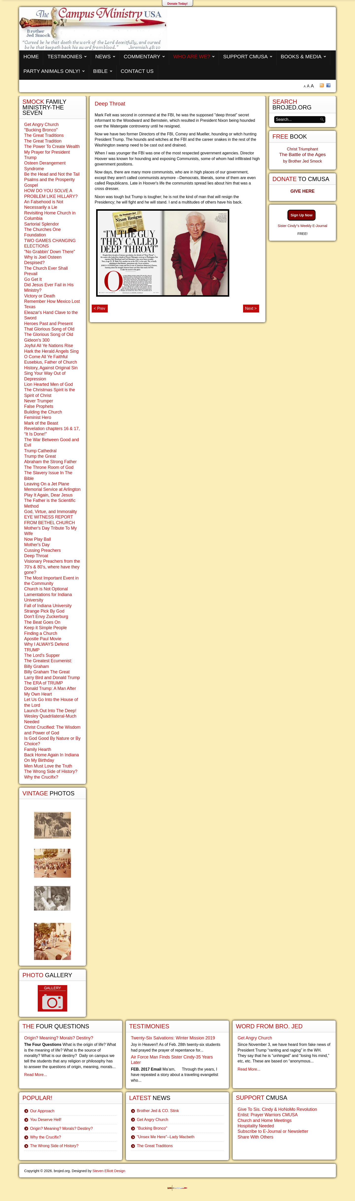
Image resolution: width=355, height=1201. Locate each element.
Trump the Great (40, 456)
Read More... (35, 1075)
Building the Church (43, 412)
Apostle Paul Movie (42, 638)
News (102, 56)
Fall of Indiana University (48, 605)
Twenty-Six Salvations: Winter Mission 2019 (173, 1037)
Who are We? (191, 56)
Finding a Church (40, 633)
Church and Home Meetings (265, 1120)
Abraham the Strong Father (50, 461)
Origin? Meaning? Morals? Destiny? (58, 1037)
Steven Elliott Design (108, 1171)
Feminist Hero (37, 417)
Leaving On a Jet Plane (46, 483)
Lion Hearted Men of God (48, 384)
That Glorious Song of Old (49, 329)
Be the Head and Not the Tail (52, 174)
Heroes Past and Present (48, 323)
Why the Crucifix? (41, 777)
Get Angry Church (41, 124)
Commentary (142, 56)
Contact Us (137, 71)
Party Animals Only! (51, 71)
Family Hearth (37, 749)
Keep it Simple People (45, 627)
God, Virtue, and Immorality (50, 511)
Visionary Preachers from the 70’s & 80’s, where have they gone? (52, 567)
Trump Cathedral (40, 450)
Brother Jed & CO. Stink (158, 1111)
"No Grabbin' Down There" (49, 251)
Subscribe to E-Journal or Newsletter (273, 1131)
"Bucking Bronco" (41, 129)
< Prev (99, 308)
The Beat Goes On (42, 622)
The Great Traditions (44, 135)
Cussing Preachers (42, 550)
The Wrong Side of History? (50, 771)
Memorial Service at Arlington (52, 489)
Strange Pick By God (44, 611)
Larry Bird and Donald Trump (52, 677)
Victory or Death (39, 295)
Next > (251, 308)
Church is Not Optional (46, 588)
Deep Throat (110, 104)
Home (31, 56)
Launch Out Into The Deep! (50, 710)
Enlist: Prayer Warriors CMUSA (268, 1114)
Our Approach (42, 1111)
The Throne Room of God (48, 467)
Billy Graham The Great (47, 671)
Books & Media (301, 56)
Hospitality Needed (256, 1125)
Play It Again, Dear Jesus (48, 495)
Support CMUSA (245, 56)
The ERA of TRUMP (43, 683)
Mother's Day (37, 544)
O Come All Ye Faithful (46, 356)
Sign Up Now (302, 215)
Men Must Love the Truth (48, 766)
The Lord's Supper (42, 655)
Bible (100, 71)
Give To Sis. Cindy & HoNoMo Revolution (277, 1109)
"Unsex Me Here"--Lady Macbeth (166, 1137)
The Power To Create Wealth (52, 146)
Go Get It (33, 279)
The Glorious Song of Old (48, 334)
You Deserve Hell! (45, 1120)
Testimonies (64, 56)
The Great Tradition (43, 141)
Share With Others (255, 1137)
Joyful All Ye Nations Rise (48, 345)
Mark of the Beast (41, 423)
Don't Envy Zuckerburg (46, 616)
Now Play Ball (37, 539)
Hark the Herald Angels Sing (51, 351)
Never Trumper (38, 400)
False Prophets (38, 406)
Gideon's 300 (37, 340)
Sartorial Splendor (41, 224)
